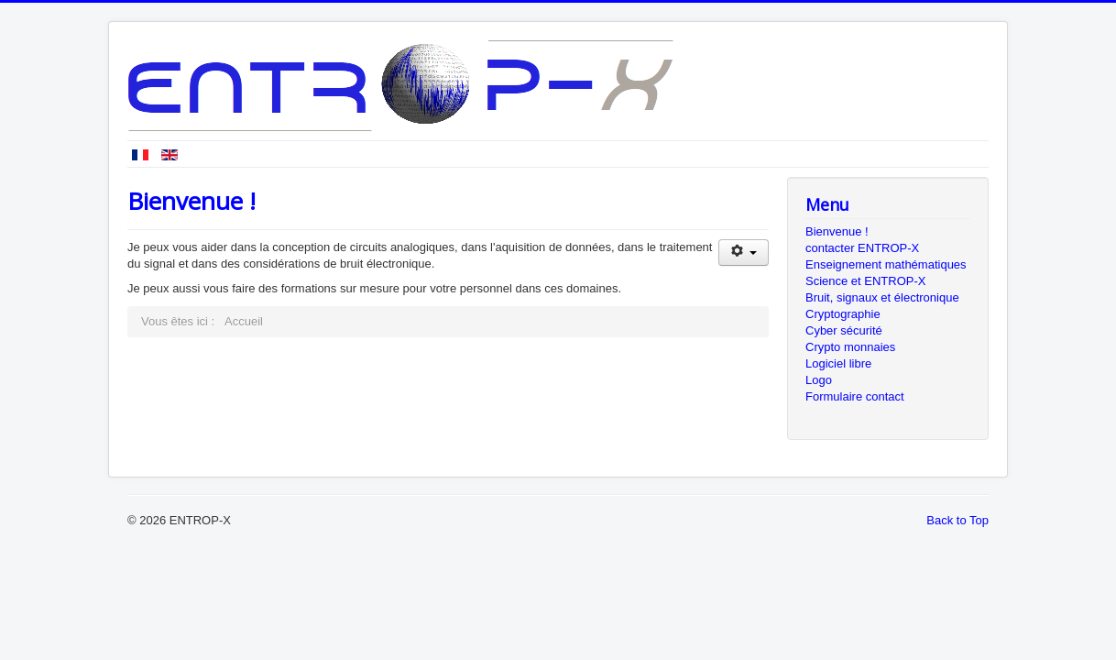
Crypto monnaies (850, 347)
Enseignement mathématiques (886, 264)
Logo (818, 380)
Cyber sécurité (843, 330)
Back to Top (957, 520)
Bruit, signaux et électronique (882, 297)
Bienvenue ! (837, 231)
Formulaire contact (854, 396)
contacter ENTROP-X (862, 248)
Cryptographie (843, 314)
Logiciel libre (838, 363)
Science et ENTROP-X (865, 281)
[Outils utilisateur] (743, 252)
